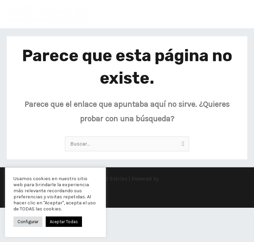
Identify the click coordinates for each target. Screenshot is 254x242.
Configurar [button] (27, 221)
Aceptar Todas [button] (64, 221)
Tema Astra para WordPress (192, 179)
